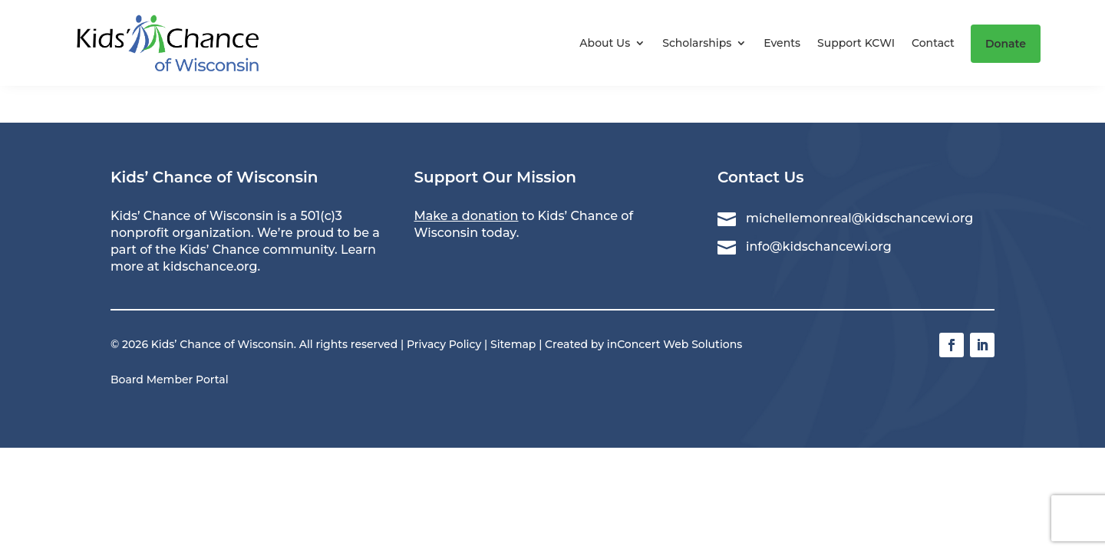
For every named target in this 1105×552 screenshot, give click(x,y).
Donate (1005, 44)
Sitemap (513, 344)
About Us (604, 43)
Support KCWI (856, 43)
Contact (933, 43)
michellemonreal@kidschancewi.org (859, 218)
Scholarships (696, 43)
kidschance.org (210, 266)
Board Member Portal (169, 379)
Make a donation (466, 216)
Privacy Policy (444, 344)
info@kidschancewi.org (819, 246)
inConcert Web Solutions (674, 344)
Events (782, 43)
